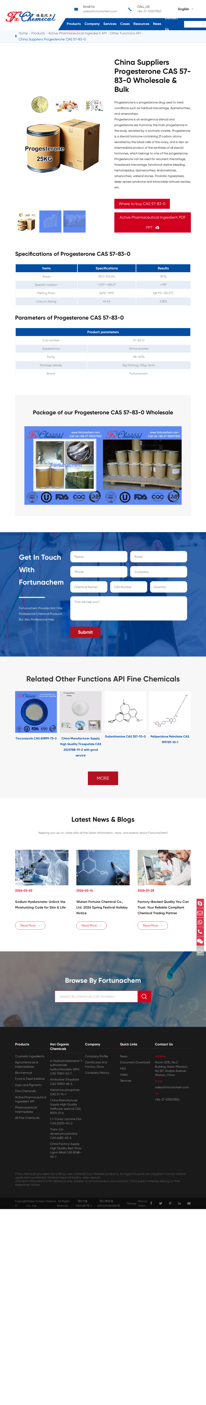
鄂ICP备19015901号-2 (83, 1205)
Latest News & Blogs (103, 818)
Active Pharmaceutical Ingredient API (30, 1100)
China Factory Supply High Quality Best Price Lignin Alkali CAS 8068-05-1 (65, 1152)
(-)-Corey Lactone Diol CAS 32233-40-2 (65, 1122)
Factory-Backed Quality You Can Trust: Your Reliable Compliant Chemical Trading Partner (163, 906)
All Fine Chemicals (27, 1119)
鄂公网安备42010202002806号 (108, 1205)
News (157, 24)
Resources (141, 24)
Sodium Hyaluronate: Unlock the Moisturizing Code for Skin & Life (40, 904)
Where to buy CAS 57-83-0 (142, 204)
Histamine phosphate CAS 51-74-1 (65, 1093)
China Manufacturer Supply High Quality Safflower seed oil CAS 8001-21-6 (65, 1108)
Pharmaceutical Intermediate (26, 1111)
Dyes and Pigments (28, 1086)
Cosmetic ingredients (29, 1057)
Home (23, 33)
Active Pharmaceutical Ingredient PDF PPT (153, 222)
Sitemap (131, 1204)
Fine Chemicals (25, 1092)
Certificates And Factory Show (96, 1066)
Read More (30, 927)
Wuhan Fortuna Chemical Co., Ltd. (41, 1205)
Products (74, 24)
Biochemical (23, 1074)
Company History (97, 1074)
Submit (85, 630)
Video (124, 1076)
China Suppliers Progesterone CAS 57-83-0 (52, 39)
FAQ (123, 1070)
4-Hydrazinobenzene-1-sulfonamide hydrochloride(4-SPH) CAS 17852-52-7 (66, 1068)
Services (109, 24)
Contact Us (171, 23)
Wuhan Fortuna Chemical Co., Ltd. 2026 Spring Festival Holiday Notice (102, 906)
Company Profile (96, 1057)
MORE (103, 776)
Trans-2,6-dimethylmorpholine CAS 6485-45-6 (63, 1135)
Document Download (135, 1064)
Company (92, 24)
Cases (125, 24)
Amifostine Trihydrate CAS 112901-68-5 (64, 1083)
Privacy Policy (143, 1205)
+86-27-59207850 (149, 11)
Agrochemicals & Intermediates (26, 1066)
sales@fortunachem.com (100, 11)
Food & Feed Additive (30, 1080)
